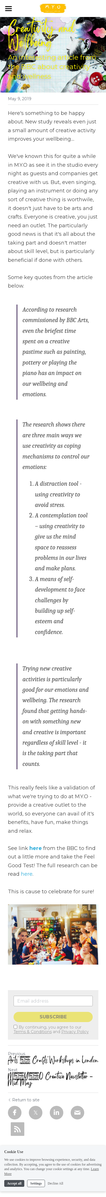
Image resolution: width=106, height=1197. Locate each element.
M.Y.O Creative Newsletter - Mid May (50, 1079)
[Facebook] (14, 1112)
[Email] (77, 1112)
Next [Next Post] (13, 1069)
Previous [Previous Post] (16, 1053)
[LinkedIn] (56, 1112)
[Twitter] (35, 1112)
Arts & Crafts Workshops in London (53, 1060)
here (35, 848)
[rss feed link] (17, 1129)
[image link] (53, 8)
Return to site (24, 1099)
